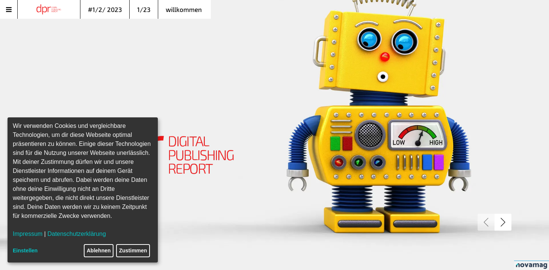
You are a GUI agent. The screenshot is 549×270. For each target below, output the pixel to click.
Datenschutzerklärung (76, 234)
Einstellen (25, 251)
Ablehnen (99, 251)
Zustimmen (133, 251)
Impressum (27, 234)
